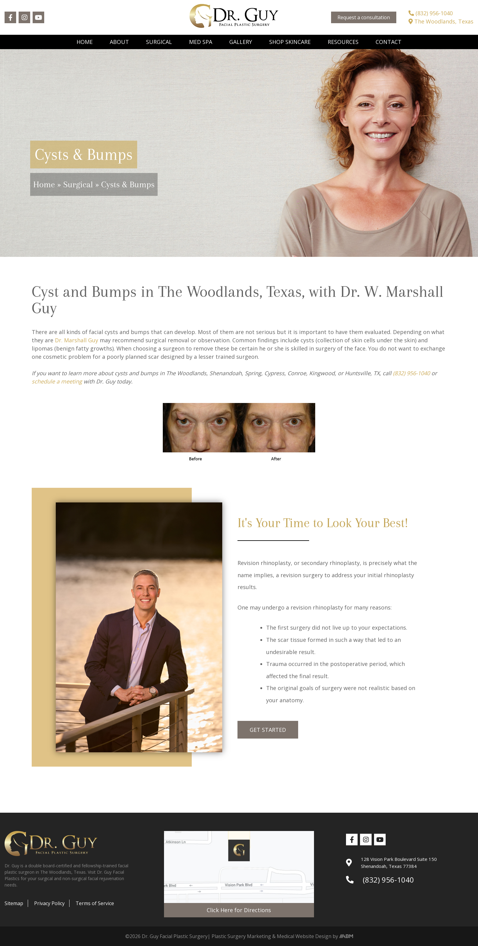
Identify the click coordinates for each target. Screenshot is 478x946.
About (119, 41)
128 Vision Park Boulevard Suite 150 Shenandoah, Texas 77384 (391, 862)
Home (85, 41)
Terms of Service (95, 903)
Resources (343, 41)
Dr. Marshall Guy (76, 340)
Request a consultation (363, 17)
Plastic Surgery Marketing (241, 936)
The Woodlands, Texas (440, 21)
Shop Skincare (290, 41)
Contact (388, 41)
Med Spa (200, 41)
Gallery (240, 41)
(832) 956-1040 (430, 13)
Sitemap (14, 903)
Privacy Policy (49, 903)
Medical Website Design (304, 936)
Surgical (159, 41)
